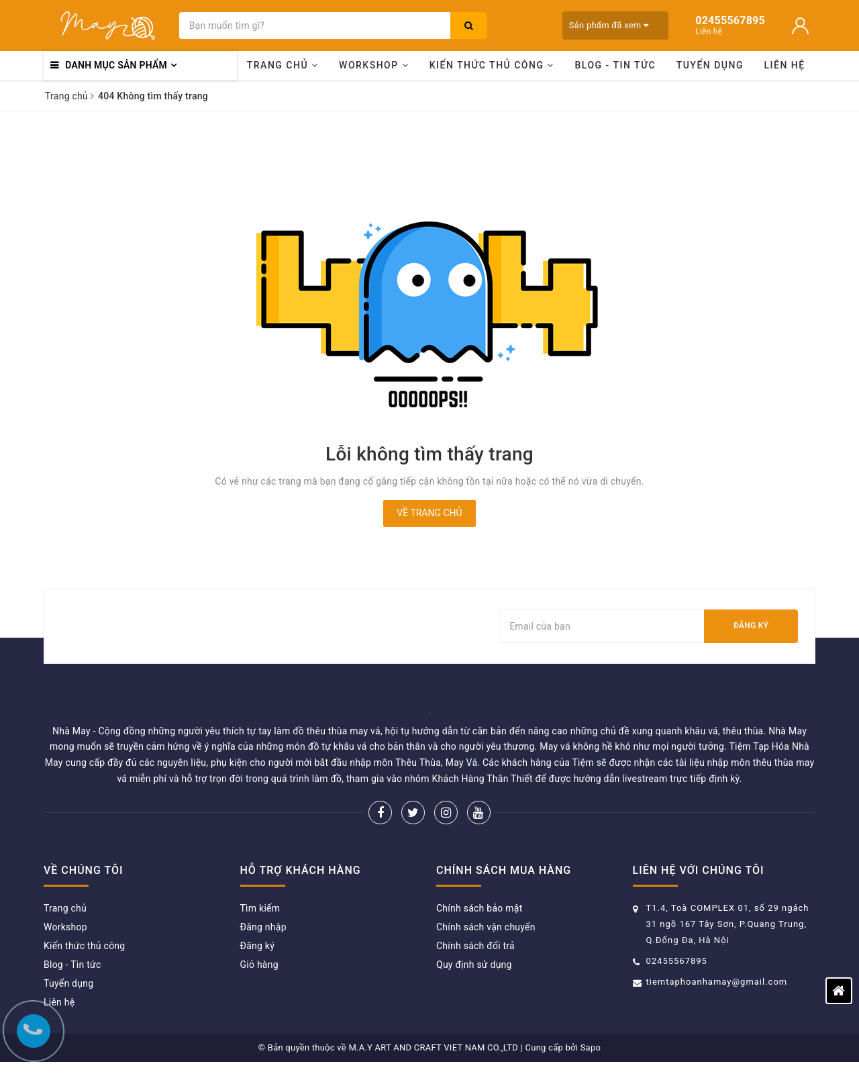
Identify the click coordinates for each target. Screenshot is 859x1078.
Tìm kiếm (260, 908)
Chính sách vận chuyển (486, 927)
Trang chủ (283, 65)
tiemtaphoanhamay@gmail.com (717, 982)
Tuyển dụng (710, 65)
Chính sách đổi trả (475, 945)
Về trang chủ (429, 512)
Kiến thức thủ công (492, 65)
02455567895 (676, 961)
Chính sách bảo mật (479, 908)
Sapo (590, 1047)
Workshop (374, 65)
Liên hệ (784, 65)
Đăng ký (751, 625)
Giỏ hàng (259, 964)
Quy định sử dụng (474, 964)
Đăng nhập (263, 927)
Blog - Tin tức (615, 65)
